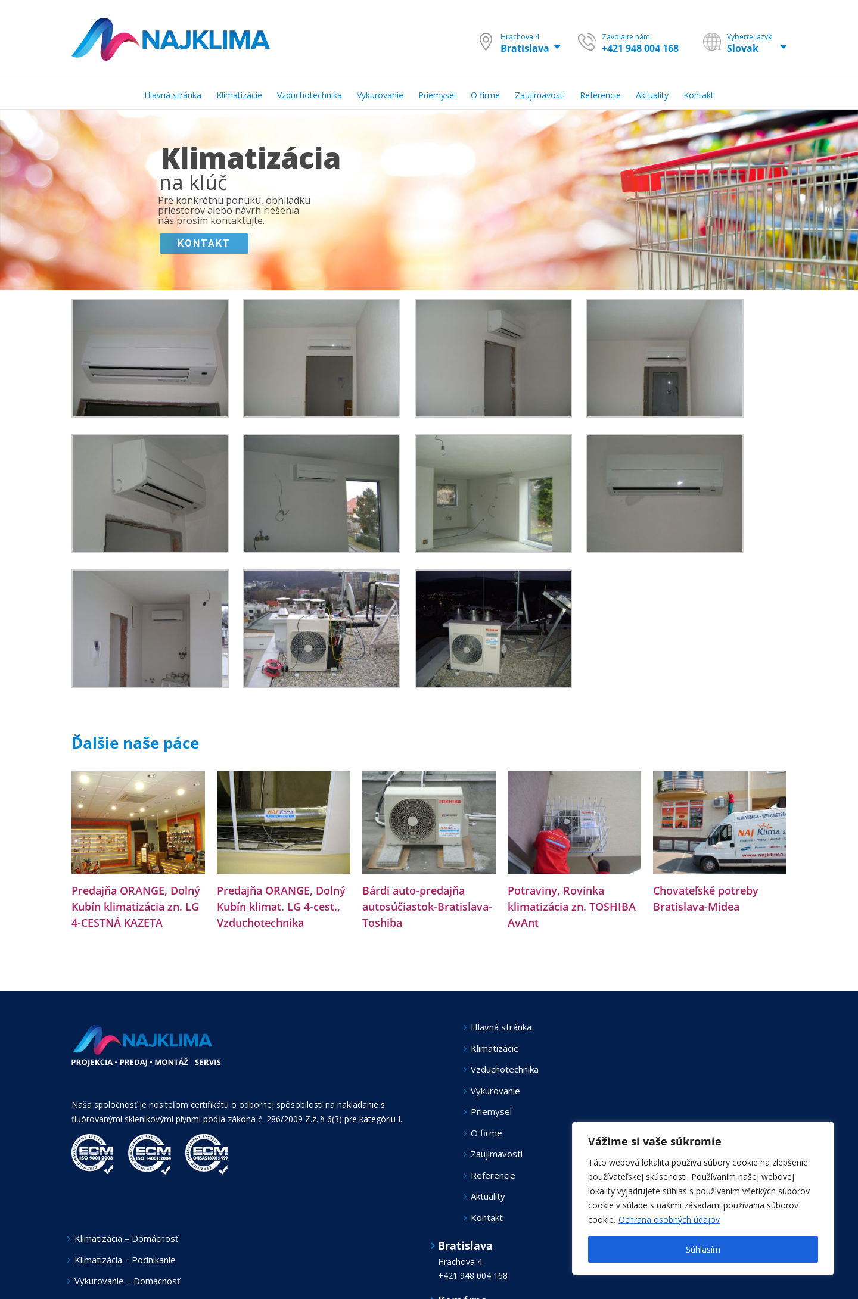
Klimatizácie (495, 1048)
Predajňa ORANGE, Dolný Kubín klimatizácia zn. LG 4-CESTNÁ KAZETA (136, 906)
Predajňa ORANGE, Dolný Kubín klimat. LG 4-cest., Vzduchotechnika (281, 906)
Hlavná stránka (501, 1027)
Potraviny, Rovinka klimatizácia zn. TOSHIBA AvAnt (572, 906)
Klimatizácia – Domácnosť (126, 1238)
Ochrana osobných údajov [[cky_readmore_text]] (669, 1219)
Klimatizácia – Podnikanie (125, 1260)
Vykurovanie (495, 1090)
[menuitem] (180, 94)
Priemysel (491, 1111)
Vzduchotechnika (505, 1069)
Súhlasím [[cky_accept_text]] (703, 1249)
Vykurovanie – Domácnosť (127, 1280)
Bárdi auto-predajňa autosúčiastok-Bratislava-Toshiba (427, 906)
